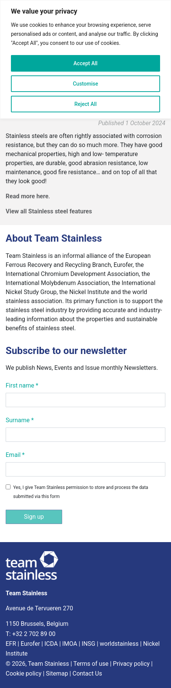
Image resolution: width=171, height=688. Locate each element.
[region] (85, 59)
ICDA (51, 643)
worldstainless (119, 643)
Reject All (85, 104)
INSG (88, 643)
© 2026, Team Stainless (37, 663)
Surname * (20, 420)
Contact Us (87, 673)
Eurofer (30, 643)
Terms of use (90, 663)
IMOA (69, 643)
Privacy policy (131, 663)
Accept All (85, 63)
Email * (15, 454)
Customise (85, 84)
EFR (11, 643)
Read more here (27, 196)
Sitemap (57, 673)
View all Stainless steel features (49, 211)
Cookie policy (23, 673)
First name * (22, 385)
